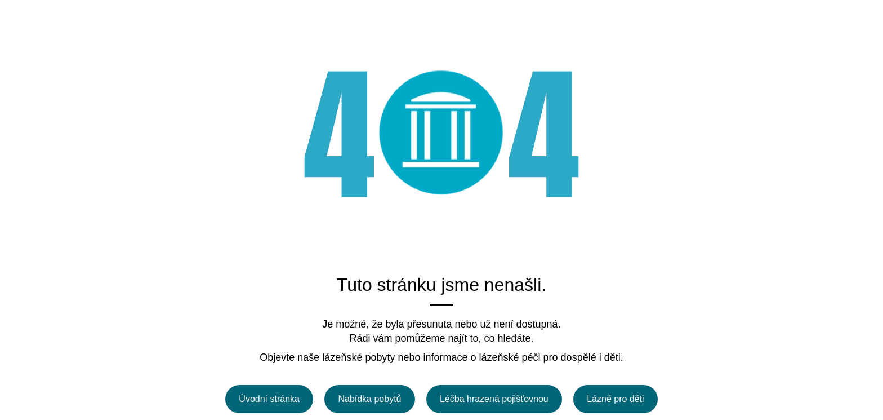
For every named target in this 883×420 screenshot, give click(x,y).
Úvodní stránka (269, 399)
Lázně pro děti (615, 399)
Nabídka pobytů (369, 399)
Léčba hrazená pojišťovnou (494, 399)
